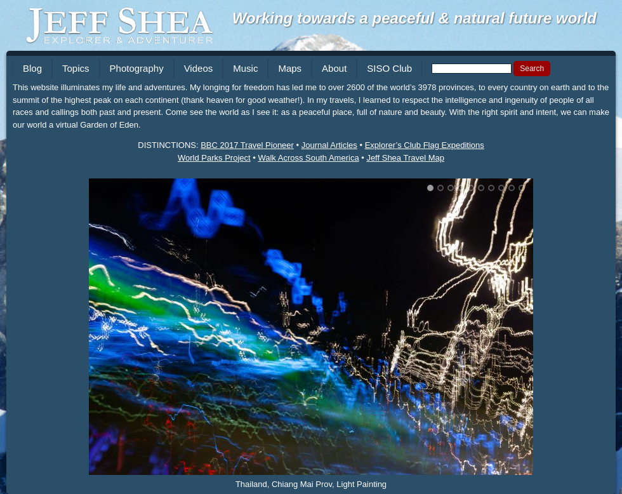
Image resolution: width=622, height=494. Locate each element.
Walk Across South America (308, 158)
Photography (137, 68)
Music (245, 68)
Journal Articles (329, 145)
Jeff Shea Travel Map (405, 158)
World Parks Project (214, 158)
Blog (32, 68)
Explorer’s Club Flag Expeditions (424, 145)
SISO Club (389, 68)
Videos (198, 68)
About (334, 68)
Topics (75, 68)
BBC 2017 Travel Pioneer (247, 145)
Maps (289, 68)
